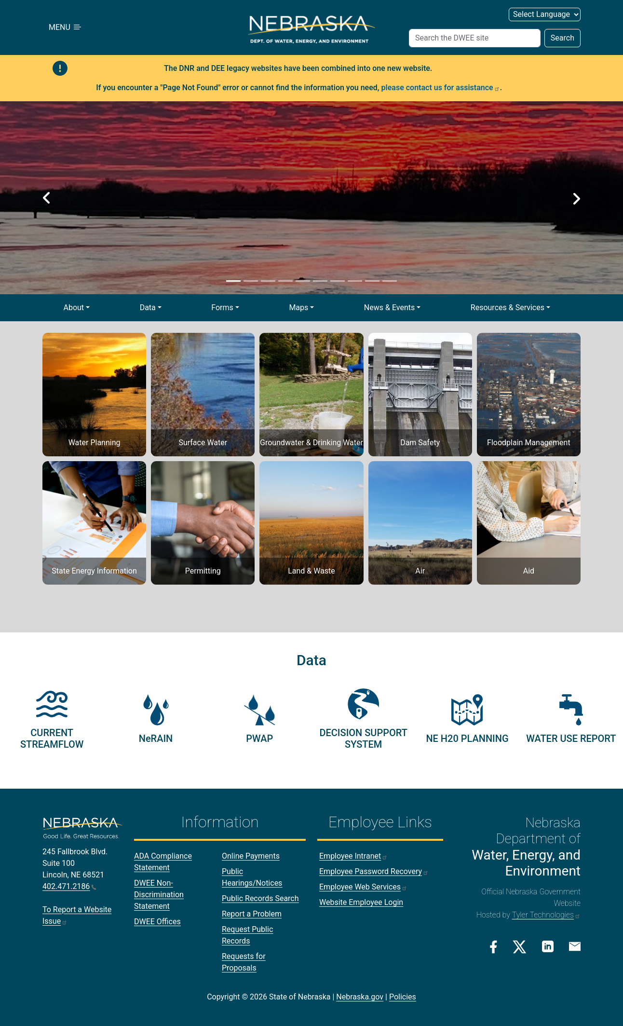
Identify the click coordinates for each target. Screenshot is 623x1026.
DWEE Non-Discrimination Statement (159, 894)
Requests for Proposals (244, 962)
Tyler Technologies (546, 914)
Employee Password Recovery (374, 871)
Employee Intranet (353, 856)
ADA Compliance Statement (163, 861)
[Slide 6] (320, 281)
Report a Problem (252, 913)
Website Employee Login (361, 902)
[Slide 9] (372, 281)
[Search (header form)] (475, 38)
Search (562, 37)
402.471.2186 (69, 886)
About (73, 307)
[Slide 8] (355, 281)
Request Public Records (247, 935)
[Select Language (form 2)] (545, 14)
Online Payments (251, 856)
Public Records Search (260, 898)
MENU (65, 27)
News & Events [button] (389, 307)
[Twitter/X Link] (520, 947)
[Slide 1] (233, 281)
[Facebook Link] (493, 947)
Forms (222, 307)
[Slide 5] (303, 281)
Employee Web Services (363, 886)
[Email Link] (575, 946)
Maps (298, 307)
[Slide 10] (389, 281)
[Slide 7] (337, 281)
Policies (402, 996)
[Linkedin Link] (548, 946)
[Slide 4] (285, 281)
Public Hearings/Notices (252, 877)
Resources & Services (507, 307)
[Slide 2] (251, 281)
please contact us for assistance (440, 87)
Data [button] (148, 307)
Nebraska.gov (359, 996)
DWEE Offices (157, 921)
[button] (47, 197)
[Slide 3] (268, 281)
